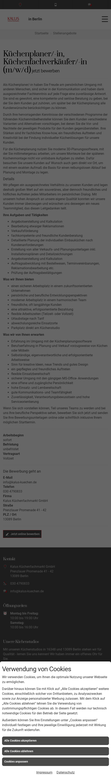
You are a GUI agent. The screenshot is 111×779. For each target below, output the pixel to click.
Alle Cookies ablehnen (18, 751)
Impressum (44, 772)
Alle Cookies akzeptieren (20, 740)
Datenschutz (66, 772)
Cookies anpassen (16, 761)
